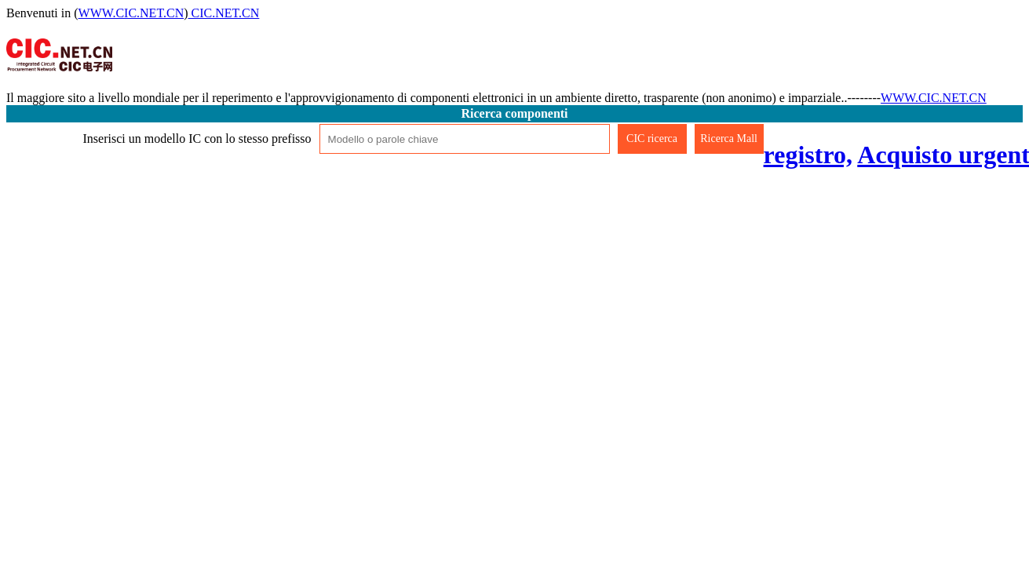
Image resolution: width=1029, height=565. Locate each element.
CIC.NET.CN (224, 13)
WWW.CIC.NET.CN (131, 13)
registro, (808, 154)
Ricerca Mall (728, 138)
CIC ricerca (651, 138)
